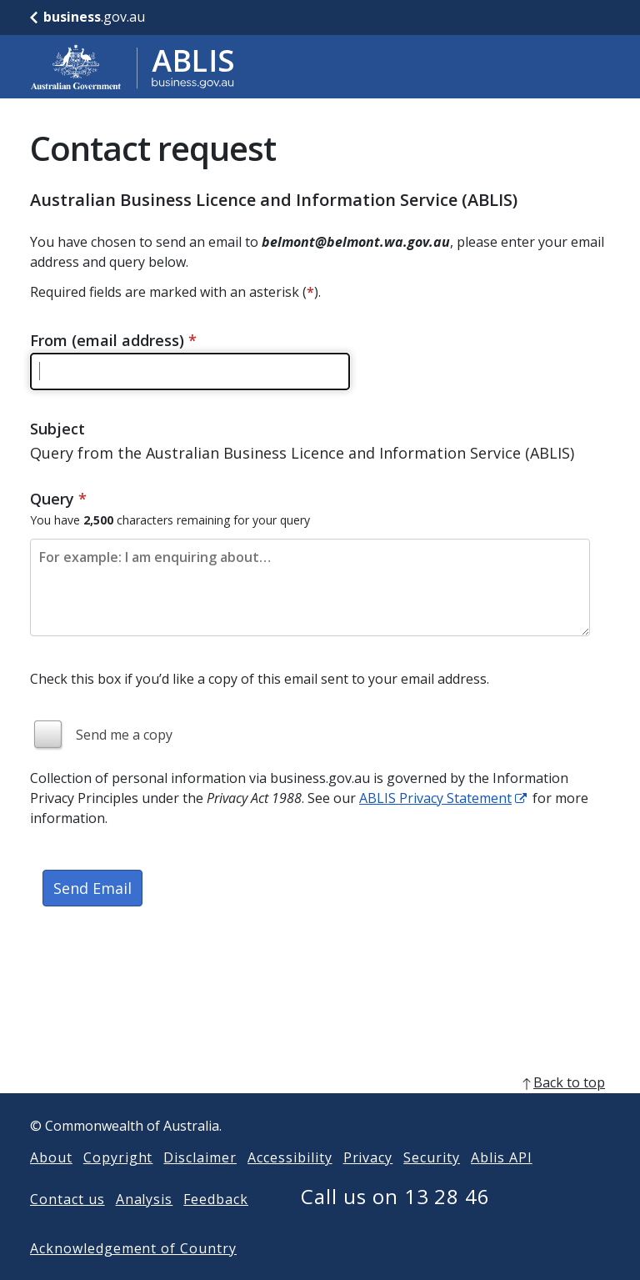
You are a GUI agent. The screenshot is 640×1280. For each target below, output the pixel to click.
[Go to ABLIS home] (132, 66)
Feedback (215, 1226)
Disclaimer (200, 1184)
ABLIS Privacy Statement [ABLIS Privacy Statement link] (435, 798)
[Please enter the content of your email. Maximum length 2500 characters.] (310, 587)
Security (431, 1184)
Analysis (144, 1226)
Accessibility (290, 1184)
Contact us (67, 1226)
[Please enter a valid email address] (190, 371)
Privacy (368, 1184)
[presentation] (156, 979)
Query (58, 499)
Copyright (118, 1184)
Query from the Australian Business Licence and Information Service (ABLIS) (302, 453)
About (51, 1184)
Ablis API (501, 1184)
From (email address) (113, 340)
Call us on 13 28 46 (395, 1223)
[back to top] (320, 1109)
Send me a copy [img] (124, 734)
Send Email (92, 888)
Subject (57, 429)
